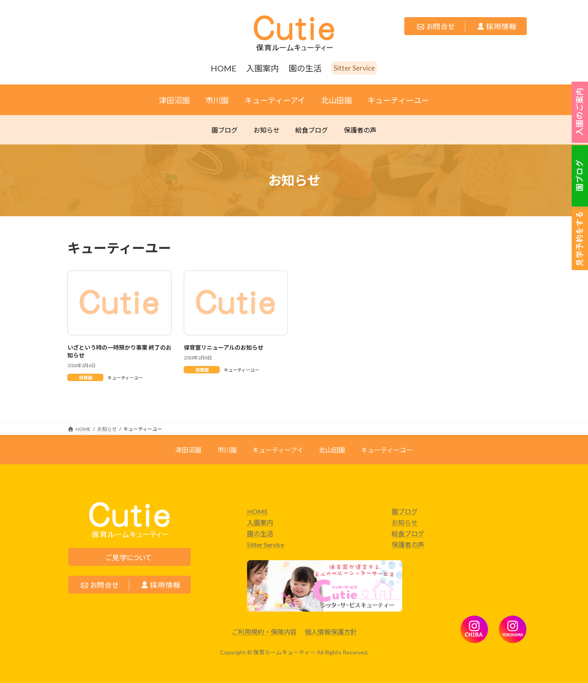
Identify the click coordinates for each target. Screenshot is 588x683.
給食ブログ (408, 533)
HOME (257, 511)
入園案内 (260, 522)
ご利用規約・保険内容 (264, 632)
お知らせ (405, 522)
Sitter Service (265, 544)
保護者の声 (408, 544)
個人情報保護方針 (331, 632)
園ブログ (405, 511)
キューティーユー (125, 377)
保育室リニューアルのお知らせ (223, 347)
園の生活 (260, 533)
